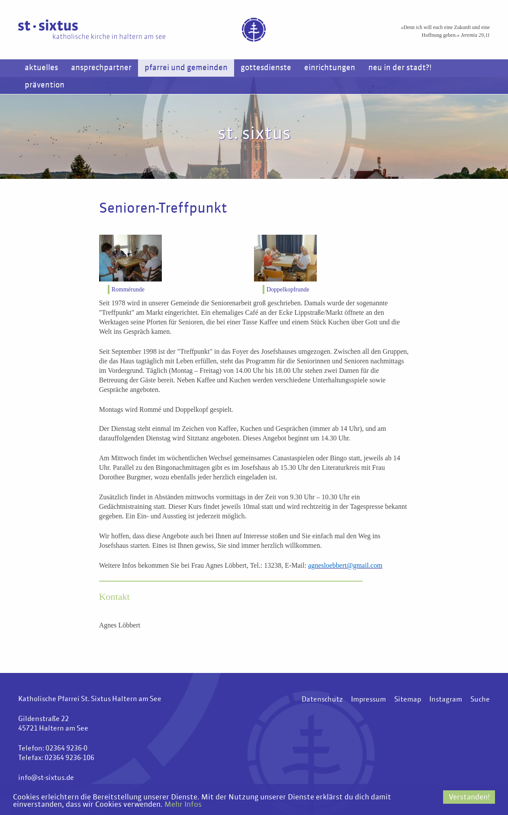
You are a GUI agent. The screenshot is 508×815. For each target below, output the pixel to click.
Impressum (368, 699)
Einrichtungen (329, 68)
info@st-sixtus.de (46, 778)
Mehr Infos (183, 805)
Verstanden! (469, 797)
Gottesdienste (266, 68)
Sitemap (407, 699)
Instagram (445, 699)
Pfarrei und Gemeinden (186, 68)
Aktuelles (41, 68)
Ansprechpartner (101, 68)
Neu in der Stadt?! (399, 68)
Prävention (44, 85)
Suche (480, 699)
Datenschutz (322, 699)
